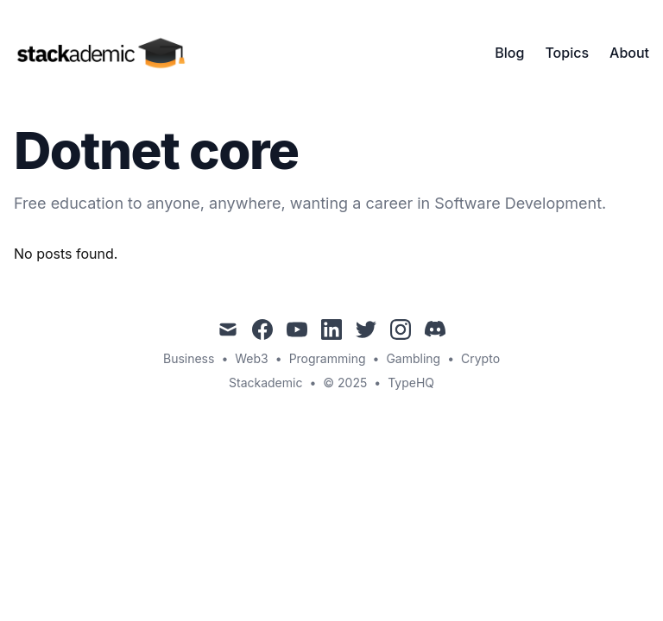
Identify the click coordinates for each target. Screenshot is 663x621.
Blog (509, 52)
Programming (327, 358)
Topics (567, 52)
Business (188, 358)
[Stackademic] (105, 52)
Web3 (251, 358)
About (629, 52)
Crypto (480, 358)
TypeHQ (411, 382)
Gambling (413, 358)
